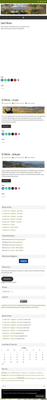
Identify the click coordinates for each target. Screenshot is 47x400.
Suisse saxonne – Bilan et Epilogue (15, 247)
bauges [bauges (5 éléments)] (23, 373)
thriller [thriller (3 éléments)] (7, 380)
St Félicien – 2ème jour (11, 154)
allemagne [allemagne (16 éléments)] (4, 373)
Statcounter (3, 399)
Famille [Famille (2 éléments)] (10, 375)
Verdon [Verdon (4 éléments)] (16, 380)
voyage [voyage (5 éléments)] (22, 380)
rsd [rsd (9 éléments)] (36, 378)
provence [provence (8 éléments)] (11, 378)
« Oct (2, 364)
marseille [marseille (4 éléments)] (33, 375)
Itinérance (22, 103)
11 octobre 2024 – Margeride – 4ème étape (12, 213)
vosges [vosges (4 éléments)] (19, 380)
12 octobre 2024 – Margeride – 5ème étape (12, 211)
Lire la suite (6, 126)
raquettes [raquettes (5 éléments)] (27, 378)
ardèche (28, 103)
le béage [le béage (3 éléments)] (28, 375)
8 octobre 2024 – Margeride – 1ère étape (11, 222)
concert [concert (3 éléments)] (36, 373)
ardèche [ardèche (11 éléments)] (14, 373)
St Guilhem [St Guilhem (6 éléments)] (43, 378)
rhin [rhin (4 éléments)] (35, 378)
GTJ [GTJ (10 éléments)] (12, 375)
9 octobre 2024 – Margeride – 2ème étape (12, 219)
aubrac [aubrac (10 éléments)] (17, 373)
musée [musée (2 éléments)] (36, 375)
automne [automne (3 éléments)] (20, 373)
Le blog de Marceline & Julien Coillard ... (19, 5)
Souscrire (7, 279)
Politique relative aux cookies (32, 393)
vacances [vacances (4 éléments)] (10, 380)
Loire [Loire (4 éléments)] (31, 375)
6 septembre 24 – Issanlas (8, 224)
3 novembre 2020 (7, 103)
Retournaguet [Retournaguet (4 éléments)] (31, 378)
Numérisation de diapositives (18, 239)
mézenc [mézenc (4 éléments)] (39, 375)
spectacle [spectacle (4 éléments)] (39, 378)
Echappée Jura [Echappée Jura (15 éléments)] (5, 375)
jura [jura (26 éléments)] (19, 375)
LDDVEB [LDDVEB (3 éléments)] (26, 375)
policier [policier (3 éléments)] (7, 378)
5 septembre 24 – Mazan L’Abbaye (10, 227)
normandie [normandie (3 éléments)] (42, 375)
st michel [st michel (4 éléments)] (2, 380)
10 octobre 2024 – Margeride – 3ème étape (12, 216)
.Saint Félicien (16, 103)
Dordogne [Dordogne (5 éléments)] (39, 373)
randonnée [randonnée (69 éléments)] (20, 378)
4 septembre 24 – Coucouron (9, 230)
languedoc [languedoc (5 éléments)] (22, 375)
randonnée (33, 103)
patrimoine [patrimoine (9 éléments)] (3, 378)
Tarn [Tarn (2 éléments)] (5, 380)
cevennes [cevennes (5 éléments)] (33, 373)
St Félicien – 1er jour (10, 100)
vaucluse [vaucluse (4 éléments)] (13, 380)
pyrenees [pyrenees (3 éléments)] (14, 378)
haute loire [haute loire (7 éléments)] (15, 375)
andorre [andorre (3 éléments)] (10, 373)
